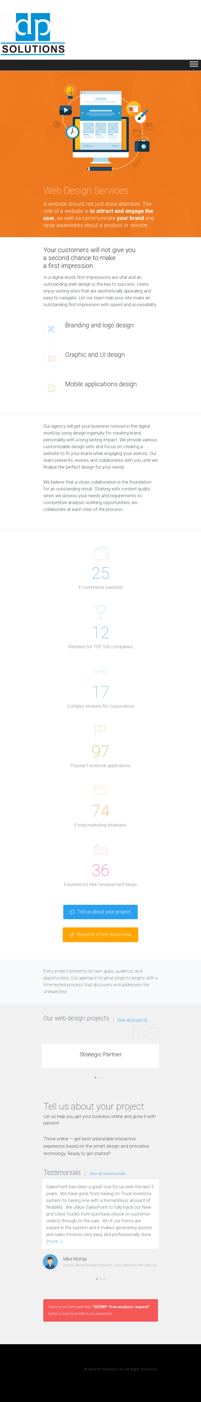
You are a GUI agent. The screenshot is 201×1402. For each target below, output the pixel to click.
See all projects (132, 1020)
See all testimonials (107, 1174)
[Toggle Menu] (194, 65)
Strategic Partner (101, 1054)
